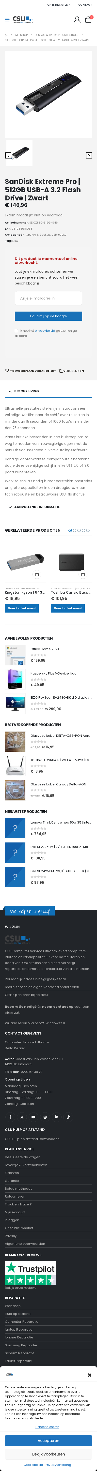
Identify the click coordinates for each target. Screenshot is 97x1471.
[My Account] (77, 19)
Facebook (10, 1117)
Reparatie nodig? (21, 1006)
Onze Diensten (57, 5)
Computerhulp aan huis (24, 1384)
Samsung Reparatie (21, 1345)
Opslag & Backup (38, 235)
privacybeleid (45, 331)
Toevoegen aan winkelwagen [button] (36, 574)
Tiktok (68, 1117)
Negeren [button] (58, 1464)
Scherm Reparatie (19, 1353)
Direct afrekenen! (22, 608)
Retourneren (15, 1196)
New (15, 241)
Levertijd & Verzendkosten (26, 1165)
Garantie (12, 1180)
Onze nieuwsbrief (19, 1228)
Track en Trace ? (18, 1204)
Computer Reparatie (21, 1321)
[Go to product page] (25, 562)
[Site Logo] (22, 19)
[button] (9, 19)
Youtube (33, 1117)
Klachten (12, 1173)
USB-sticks (58, 235)
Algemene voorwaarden (25, 1243)
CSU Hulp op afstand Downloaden (32, 1139)
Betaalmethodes (18, 1188)
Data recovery (16, 1368)
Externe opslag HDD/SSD (65, 588)
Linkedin (57, 1117)
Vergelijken (73, 371)
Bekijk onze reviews (20, 1287)
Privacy (10, 1235)
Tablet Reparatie (18, 1361)
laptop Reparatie (18, 1329)
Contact (85, 5)
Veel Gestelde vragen (22, 1157)
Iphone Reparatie (19, 1337)
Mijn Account (15, 1212)
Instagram (45, 1117)
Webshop (13, 1306)
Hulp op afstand (18, 1313)
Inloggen (12, 1220)
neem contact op (58, 1006)
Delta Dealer (15, 1048)
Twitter (22, 1117)
